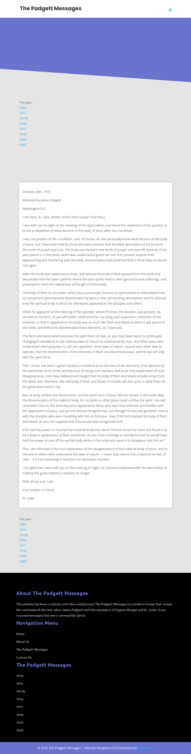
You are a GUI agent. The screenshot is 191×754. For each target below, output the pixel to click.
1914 (22, 108)
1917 (22, 129)
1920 (22, 145)
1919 (22, 139)
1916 (22, 123)
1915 (22, 113)
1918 (22, 134)
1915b (23, 118)
